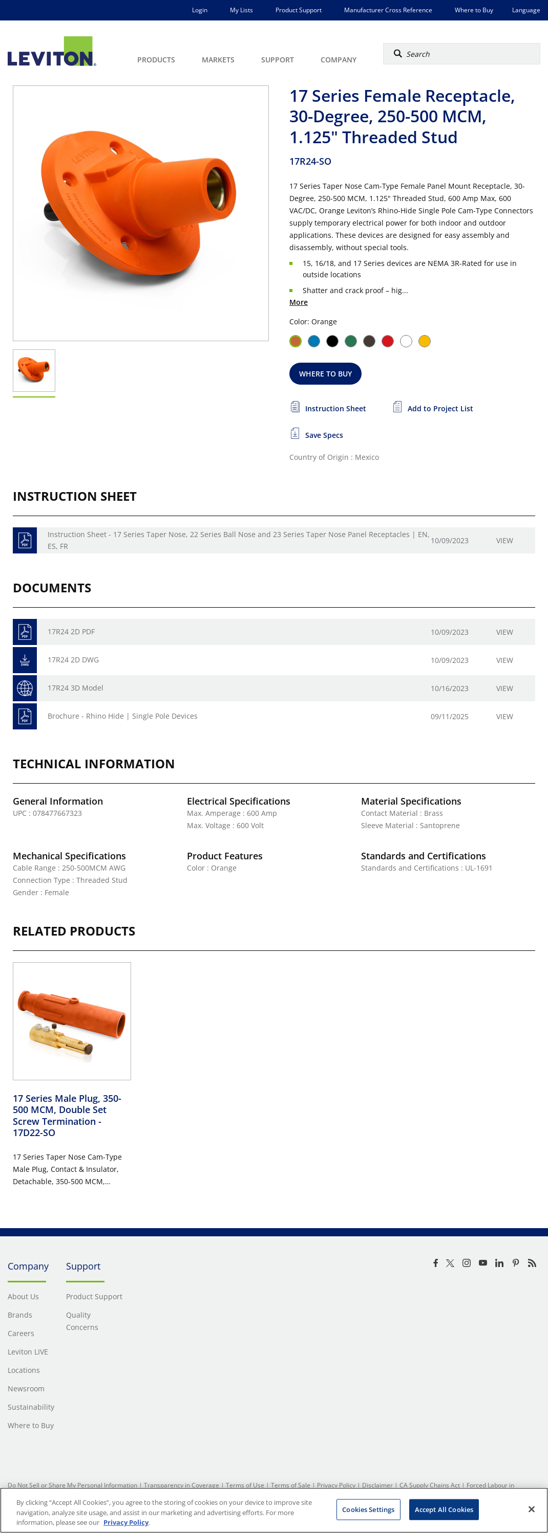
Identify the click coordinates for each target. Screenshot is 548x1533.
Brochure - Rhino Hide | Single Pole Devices (123, 716)
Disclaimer (377, 1485)
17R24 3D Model (75, 688)
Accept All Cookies (444, 1509)
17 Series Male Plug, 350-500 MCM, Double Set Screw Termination (67, 1115)
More (298, 302)
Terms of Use (245, 1485)
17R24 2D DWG (73, 659)
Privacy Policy (336, 1485)
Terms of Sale (290, 1485)
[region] (274, 1510)
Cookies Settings (368, 1509)
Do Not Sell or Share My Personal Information (72, 1485)
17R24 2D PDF (71, 631)
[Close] (531, 1509)
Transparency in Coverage (181, 1485)
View (504, 540)
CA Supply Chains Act (429, 1485)
